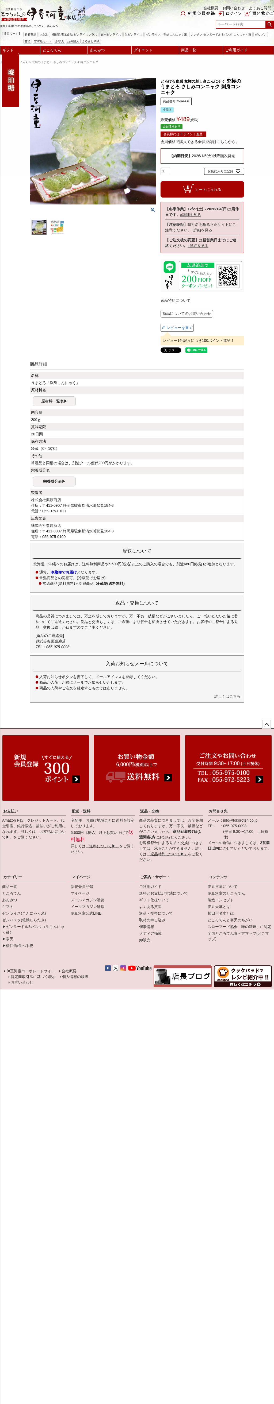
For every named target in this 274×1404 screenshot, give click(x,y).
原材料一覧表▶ (54, 401)
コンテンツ (218, 877)
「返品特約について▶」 (167, 854)
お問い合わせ (233, 8)
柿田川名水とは (221, 913)
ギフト (8, 50)
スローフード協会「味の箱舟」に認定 (239, 927)
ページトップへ (266, 724)
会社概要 (210, 8)
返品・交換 (149, 811)
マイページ (81, 877)
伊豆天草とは (219, 906)
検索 (269, 24)
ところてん (52, 50)
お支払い (10, 811)
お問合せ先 (218, 811)
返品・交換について (156, 913)
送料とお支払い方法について (163, 893)
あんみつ (97, 50)
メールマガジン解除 (87, 906)
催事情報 (146, 927)
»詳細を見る (190, 214)
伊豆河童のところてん (226, 893)
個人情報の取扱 (75, 978)
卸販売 (144, 940)
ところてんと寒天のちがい (230, 920)
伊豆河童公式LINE (86, 913)
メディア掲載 (150, 933)
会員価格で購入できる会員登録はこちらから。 (200, 142)
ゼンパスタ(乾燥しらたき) (24, 920)
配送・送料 (81, 811)
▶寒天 (7, 939)
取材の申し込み (152, 920)
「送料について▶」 (102, 846)
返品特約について (176, 300)
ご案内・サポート (155, 877)
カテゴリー (12, 877)
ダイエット (143, 50)
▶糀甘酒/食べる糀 (17, 945)
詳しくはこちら (227, 696)
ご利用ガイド (236, 50)
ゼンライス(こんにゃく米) (24, 913)
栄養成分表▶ (54, 481)
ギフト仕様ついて (154, 900)
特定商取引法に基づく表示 (32, 978)
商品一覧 (188, 50)
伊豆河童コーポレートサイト (31, 972)
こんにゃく (21, 62)
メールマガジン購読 (87, 900)
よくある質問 (260, 8)
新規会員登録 (82, 886)
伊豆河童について (223, 886)
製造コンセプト (221, 900)
